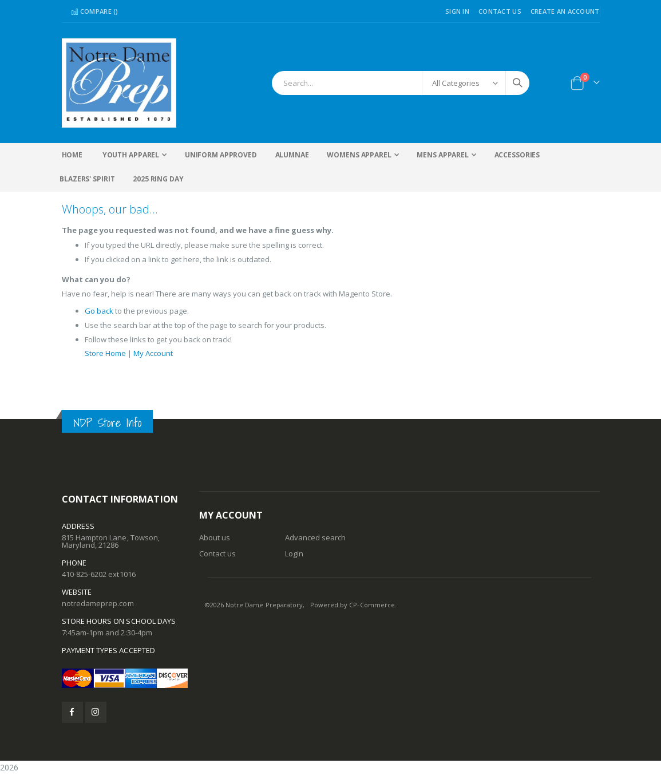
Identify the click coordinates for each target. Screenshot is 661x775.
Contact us (217, 553)
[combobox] (400, 83)
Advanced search (315, 537)
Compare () (94, 11)
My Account (161, 358)
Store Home (107, 358)
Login (294, 553)
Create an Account (565, 11)
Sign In (457, 11)
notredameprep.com (98, 603)
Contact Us (499, 11)
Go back (100, 315)
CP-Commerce (372, 604)
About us (215, 537)
